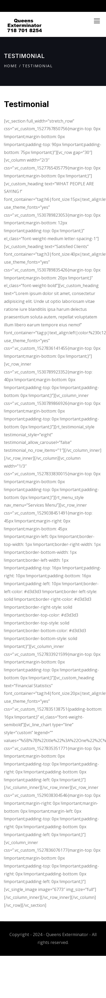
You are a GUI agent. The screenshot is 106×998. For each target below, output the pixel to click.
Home (10, 65)
